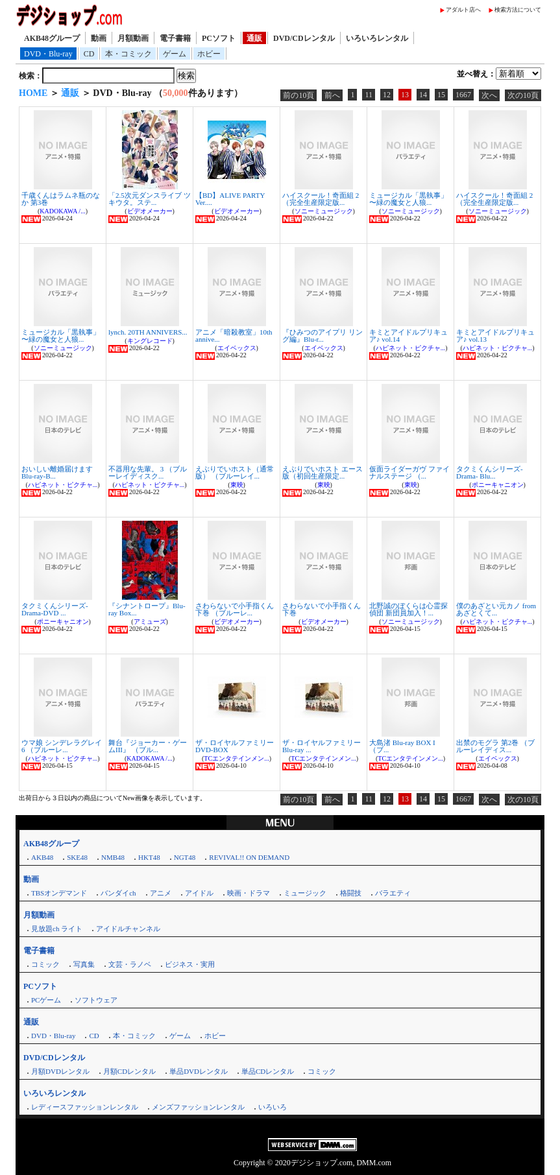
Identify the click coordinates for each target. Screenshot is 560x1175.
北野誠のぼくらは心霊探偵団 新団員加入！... (408, 609)
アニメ (160, 893)
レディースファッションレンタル (84, 1107)
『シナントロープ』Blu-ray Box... (147, 609)
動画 (98, 38)
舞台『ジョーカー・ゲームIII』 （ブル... (147, 746)
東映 (236, 484)
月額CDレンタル (129, 1071)
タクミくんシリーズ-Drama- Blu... (489, 472)
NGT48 (185, 857)
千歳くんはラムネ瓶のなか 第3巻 (60, 198)
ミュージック (305, 893)
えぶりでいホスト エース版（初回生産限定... (322, 472)
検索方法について (517, 9)
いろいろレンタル (377, 38)
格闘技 (350, 893)
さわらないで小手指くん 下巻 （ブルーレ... (234, 609)
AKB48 (42, 857)
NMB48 (113, 857)
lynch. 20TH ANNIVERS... (148, 332)
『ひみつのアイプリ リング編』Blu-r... (322, 335)
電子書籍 (175, 38)
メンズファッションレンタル (198, 1107)
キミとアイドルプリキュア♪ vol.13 (495, 335)
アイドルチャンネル (128, 928)
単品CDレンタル (267, 1071)
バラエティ (393, 893)
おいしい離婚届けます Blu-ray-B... (57, 472)
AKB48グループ (52, 38)
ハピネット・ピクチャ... (411, 347)
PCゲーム (46, 1000)
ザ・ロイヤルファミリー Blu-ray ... (321, 746)
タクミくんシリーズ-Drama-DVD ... (54, 609)
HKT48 (149, 857)
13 (405, 94)
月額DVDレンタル (60, 1071)
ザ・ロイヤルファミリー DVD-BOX (234, 746)
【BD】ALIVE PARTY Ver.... (230, 198)
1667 (463, 94)
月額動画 (133, 38)
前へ (332, 95)
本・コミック (128, 53)
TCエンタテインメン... (236, 758)
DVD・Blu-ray (48, 53)
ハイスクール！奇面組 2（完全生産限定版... (320, 198)
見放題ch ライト (56, 928)
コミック (45, 964)
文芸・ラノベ (129, 964)
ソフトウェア (96, 1000)
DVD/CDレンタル (304, 38)
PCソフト (219, 38)
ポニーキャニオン (498, 484)
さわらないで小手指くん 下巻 (321, 609)
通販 (254, 38)
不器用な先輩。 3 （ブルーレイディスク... (147, 472)
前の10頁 (298, 95)
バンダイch (118, 893)
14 (423, 94)
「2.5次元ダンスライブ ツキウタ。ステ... (149, 198)
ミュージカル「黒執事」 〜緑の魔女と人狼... (408, 198)
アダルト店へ (463, 9)
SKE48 (77, 857)
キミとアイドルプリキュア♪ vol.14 (408, 335)
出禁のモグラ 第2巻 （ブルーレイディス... (495, 746)
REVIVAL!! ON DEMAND (249, 857)
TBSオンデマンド (59, 893)
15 (441, 94)
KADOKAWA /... (62, 211)
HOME (33, 93)
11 (368, 94)
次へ (489, 95)
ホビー (209, 53)
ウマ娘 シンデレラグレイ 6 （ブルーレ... (61, 746)
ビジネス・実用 (190, 964)
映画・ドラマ (248, 893)
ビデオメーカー (150, 211)
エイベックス (236, 347)
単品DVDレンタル (198, 1071)
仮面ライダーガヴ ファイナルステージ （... (409, 472)
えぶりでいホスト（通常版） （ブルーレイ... (234, 472)
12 (387, 94)
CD (89, 53)
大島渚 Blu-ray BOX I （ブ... (402, 746)
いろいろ (272, 1107)
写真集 (84, 964)
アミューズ (150, 621)
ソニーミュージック (324, 211)
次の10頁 (523, 95)
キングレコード (150, 340)
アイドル (199, 893)
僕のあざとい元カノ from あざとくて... (496, 609)
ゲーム (174, 53)
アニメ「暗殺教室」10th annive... (234, 335)
